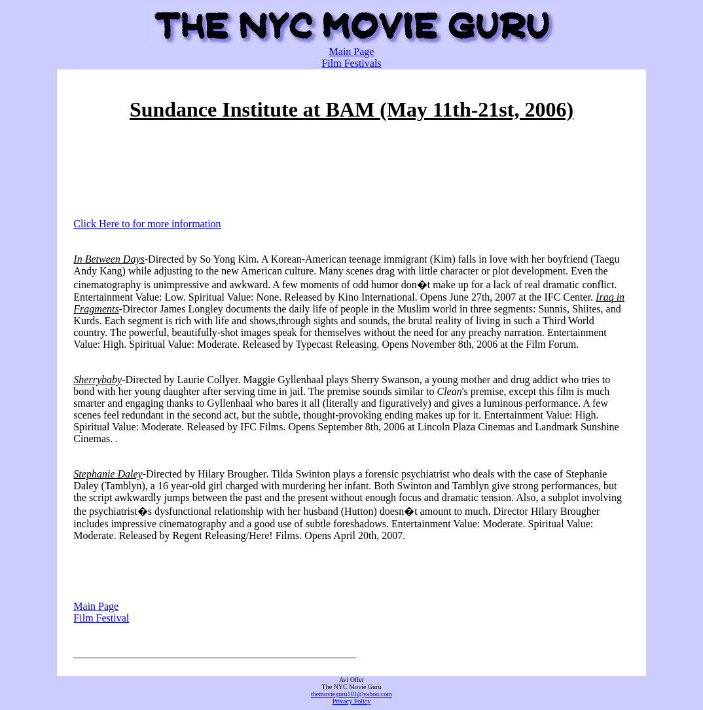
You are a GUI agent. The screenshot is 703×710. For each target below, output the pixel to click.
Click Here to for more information (147, 223)
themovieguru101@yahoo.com (351, 694)
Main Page (351, 51)
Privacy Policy (352, 701)
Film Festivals (351, 63)
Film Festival (101, 618)
